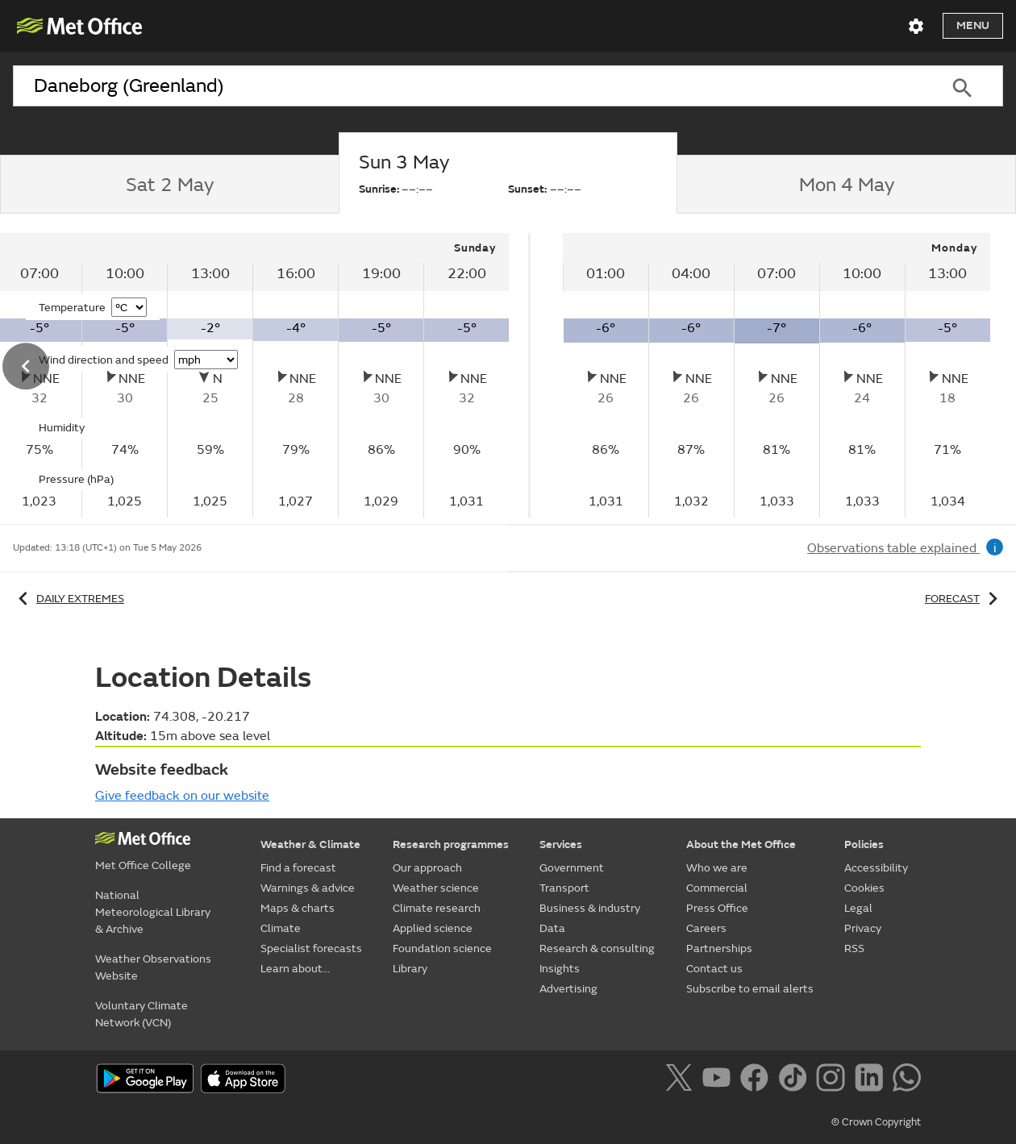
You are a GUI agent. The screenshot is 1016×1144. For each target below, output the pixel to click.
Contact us (714, 969)
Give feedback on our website (182, 796)
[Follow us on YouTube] (719, 1080)
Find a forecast (298, 868)
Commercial (716, 888)
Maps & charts (297, 908)
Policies (864, 844)
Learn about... (295, 969)
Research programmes (451, 844)
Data (552, 928)
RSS (854, 948)
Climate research (437, 908)
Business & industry (589, 908)
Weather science (436, 888)
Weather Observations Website (153, 967)
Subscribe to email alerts (750, 989)
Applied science (433, 928)
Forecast (964, 598)
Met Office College (143, 865)
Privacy (862, 928)
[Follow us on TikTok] (795, 1080)
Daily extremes (68, 598)
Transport (564, 888)
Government (571, 868)
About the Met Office (741, 844)
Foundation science (442, 948)
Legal (858, 908)
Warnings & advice (307, 888)
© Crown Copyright (876, 1122)
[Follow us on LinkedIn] (872, 1080)
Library (410, 969)
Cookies (864, 888)
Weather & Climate (310, 844)
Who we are (716, 868)
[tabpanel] (776, 375)
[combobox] (467, 86)
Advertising (568, 989)
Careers (706, 928)
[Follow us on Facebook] (757, 1080)
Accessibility (876, 868)
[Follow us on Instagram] (833, 1080)
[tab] (169, 185)
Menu (972, 25)
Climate (280, 928)
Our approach (427, 868)
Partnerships (719, 948)
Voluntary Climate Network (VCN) (141, 1014)
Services (560, 844)
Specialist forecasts (311, 948)
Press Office (717, 908)
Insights (559, 969)
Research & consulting (597, 948)
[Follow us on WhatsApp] (907, 1080)
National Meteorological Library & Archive (152, 912)
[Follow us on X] (681, 1080)
